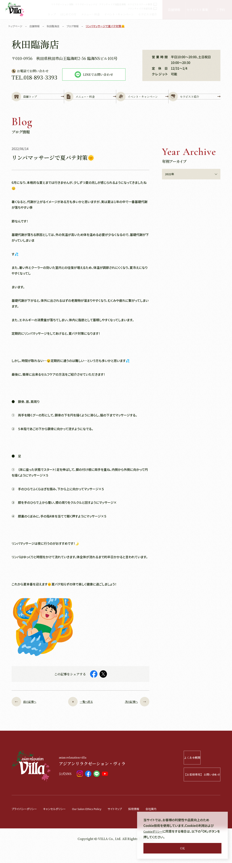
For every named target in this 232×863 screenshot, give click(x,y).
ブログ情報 (76, 26)
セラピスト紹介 (147, 14)
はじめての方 (68, 14)
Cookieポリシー (154, 831)
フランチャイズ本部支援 (142, 8)
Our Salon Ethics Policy (96, 823)
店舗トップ (38, 103)
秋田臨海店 (55, 26)
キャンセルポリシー (60, 823)
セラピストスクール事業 (142, 4)
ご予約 (220, 9)
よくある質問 (195, 772)
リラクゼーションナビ (86, 4)
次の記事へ (134, 716)
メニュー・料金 (90, 14)
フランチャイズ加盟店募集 (112, 4)
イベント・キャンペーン (119, 14)
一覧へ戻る (80, 716)
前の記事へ (27, 716)
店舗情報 (174, 9)
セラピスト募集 (197, 9)
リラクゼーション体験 (62, 4)
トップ (52, 14)
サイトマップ (128, 823)
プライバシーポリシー (26, 823)
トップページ (15, 26)
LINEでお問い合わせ (94, 74)
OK (182, 848)
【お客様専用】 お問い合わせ (190, 788)
